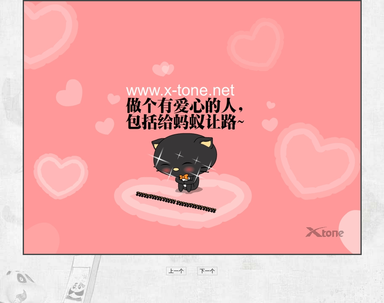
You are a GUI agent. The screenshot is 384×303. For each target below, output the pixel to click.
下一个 (207, 271)
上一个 (176, 271)
